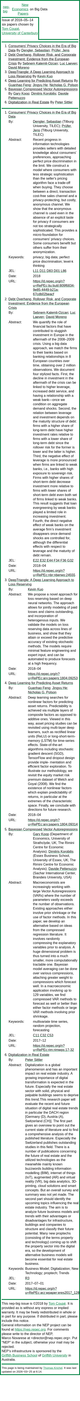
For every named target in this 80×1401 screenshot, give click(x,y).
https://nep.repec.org (30, 1329)
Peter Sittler (64, 102)
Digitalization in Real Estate (28, 102)
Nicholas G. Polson (64, 85)
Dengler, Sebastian (35, 50)
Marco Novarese (14, 1338)
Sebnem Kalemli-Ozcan (40, 63)
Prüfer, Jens (60, 50)
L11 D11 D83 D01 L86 (49, 271)
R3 (27, 1278)
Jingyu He (40, 85)
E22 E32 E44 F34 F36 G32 (53, 560)
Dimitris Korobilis (43, 93)
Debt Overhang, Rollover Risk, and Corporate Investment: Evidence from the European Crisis (42, 59)
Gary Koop (21, 93)
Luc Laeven (68, 63)
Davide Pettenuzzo (63, 869)
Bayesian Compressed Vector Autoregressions (43, 89)
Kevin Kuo (45, 76)
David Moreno (18, 67)
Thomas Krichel (52, 1367)
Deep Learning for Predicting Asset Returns (40, 80)
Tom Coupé (10, 29)
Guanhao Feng (19, 85)
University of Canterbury (20, 33)
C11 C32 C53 (43, 1035)
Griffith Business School (19, 1355)
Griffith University (55, 1355)
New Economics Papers (20, 9)
